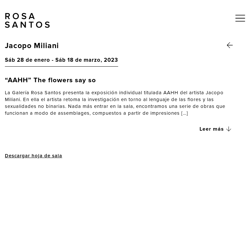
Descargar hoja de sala (33, 155)
